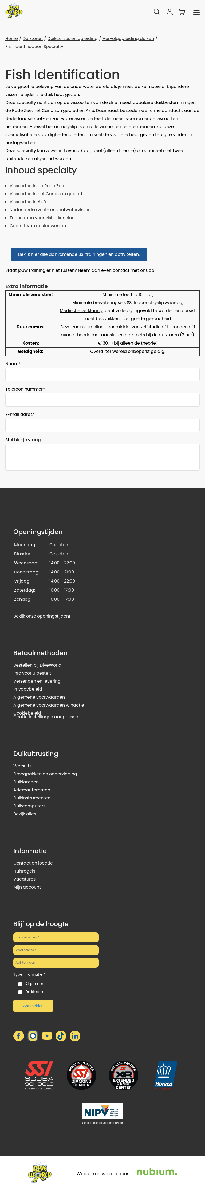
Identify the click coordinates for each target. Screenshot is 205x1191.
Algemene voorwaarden (39, 697)
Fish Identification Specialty (34, 46)
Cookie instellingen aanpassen (45, 717)
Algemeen (34, 983)
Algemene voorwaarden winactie (48, 705)
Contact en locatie (33, 863)
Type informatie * (29, 974)
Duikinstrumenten (31, 798)
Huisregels (24, 871)
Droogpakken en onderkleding (45, 774)
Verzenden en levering (37, 681)
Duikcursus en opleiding (73, 38)
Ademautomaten (31, 790)
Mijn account (27, 887)
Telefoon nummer (24, 389)
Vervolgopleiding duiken (128, 38)
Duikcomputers (29, 806)
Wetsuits (22, 766)
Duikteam (34, 991)
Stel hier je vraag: (23, 440)
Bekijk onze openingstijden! (41, 616)
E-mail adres (19, 414)
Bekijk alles (24, 814)
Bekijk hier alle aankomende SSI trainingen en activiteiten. (79, 254)
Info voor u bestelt (32, 673)
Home (11, 38)
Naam (11, 364)
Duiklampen (26, 782)
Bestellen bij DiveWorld (37, 665)
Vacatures (24, 879)
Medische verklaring (81, 311)
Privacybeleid (27, 689)
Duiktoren (33, 38)
